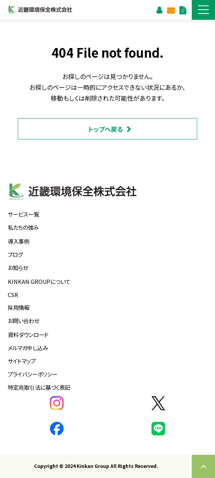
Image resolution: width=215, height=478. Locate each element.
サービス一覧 (23, 214)
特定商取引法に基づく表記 (39, 387)
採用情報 (18, 307)
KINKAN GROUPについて (39, 281)
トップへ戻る (105, 129)
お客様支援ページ (159, 9)
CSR (13, 295)
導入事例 (18, 241)
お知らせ (18, 267)
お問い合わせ (170, 9)
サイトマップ (22, 361)
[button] (203, 10)
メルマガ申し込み (28, 348)
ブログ (15, 254)
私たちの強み (23, 227)
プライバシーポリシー (32, 374)
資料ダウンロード (182, 9)
